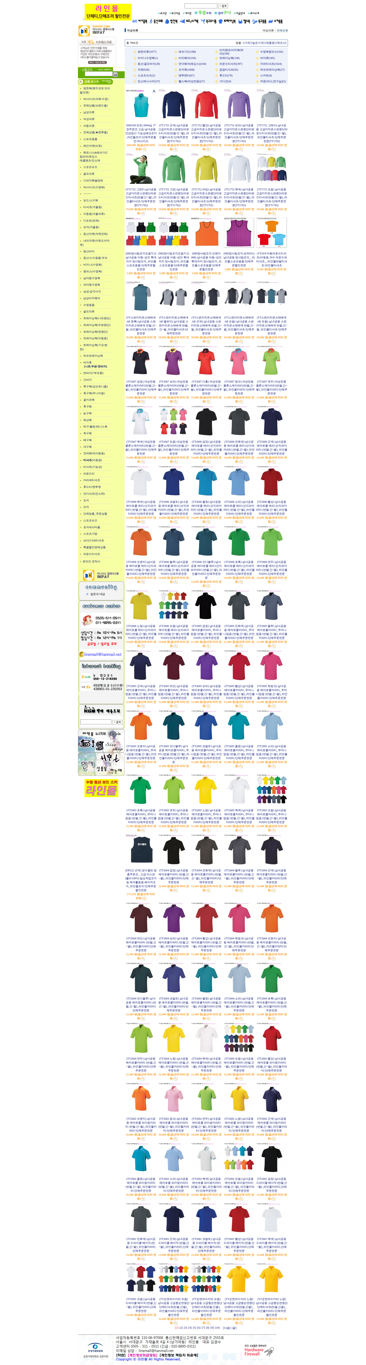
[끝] (234, 1328)
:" (107, 19)
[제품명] (270, 42)
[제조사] (281, 42)
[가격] (247, 42)
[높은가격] (257, 42)
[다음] (227, 1328)
